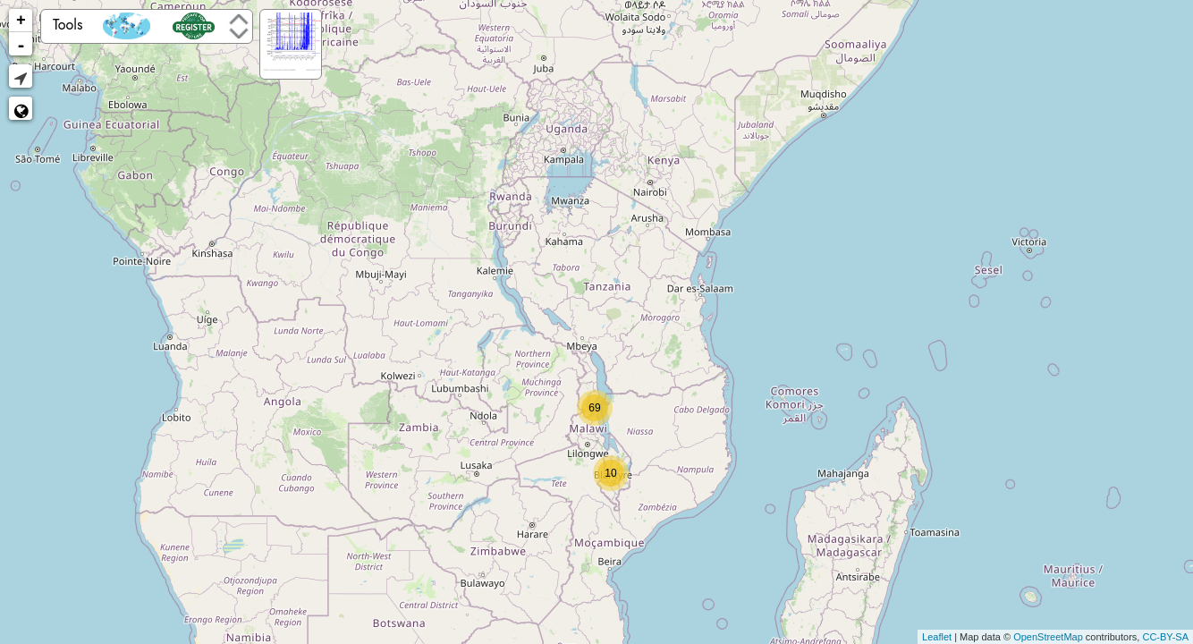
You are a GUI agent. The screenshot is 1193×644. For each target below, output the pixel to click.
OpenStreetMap (1048, 636)
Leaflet (937, 636)
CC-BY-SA (1165, 636)
